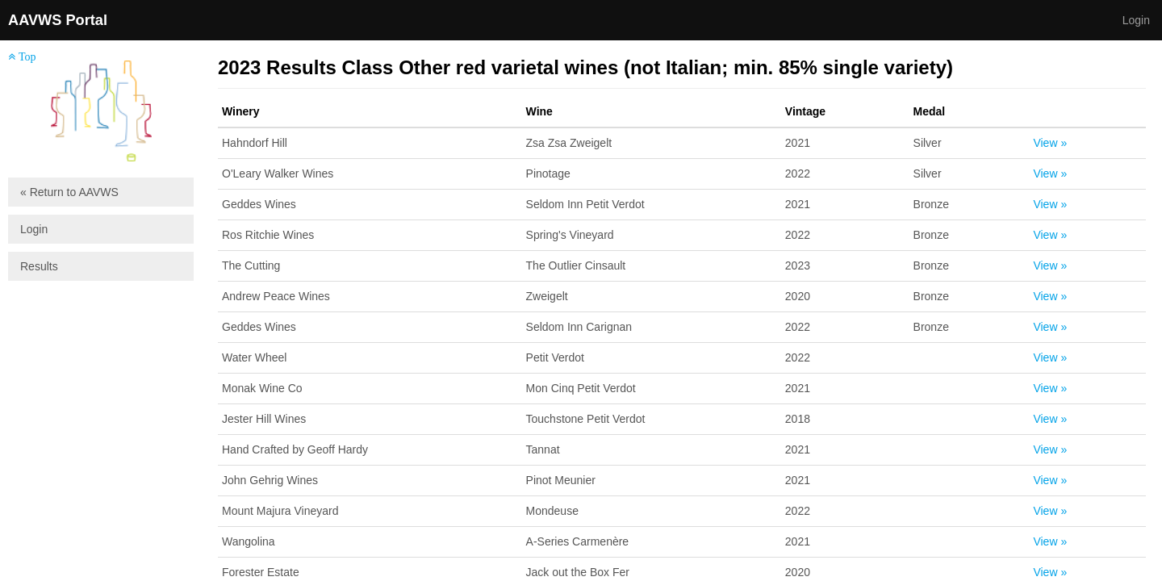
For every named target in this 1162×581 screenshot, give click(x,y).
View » (1050, 142)
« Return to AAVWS (69, 192)
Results (39, 266)
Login (1136, 20)
